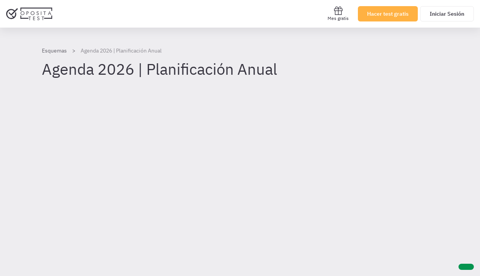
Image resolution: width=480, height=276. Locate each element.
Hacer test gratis (388, 13)
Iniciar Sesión (447, 13)
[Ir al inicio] (29, 13)
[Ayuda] (466, 267)
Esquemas (54, 50)
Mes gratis (338, 13)
